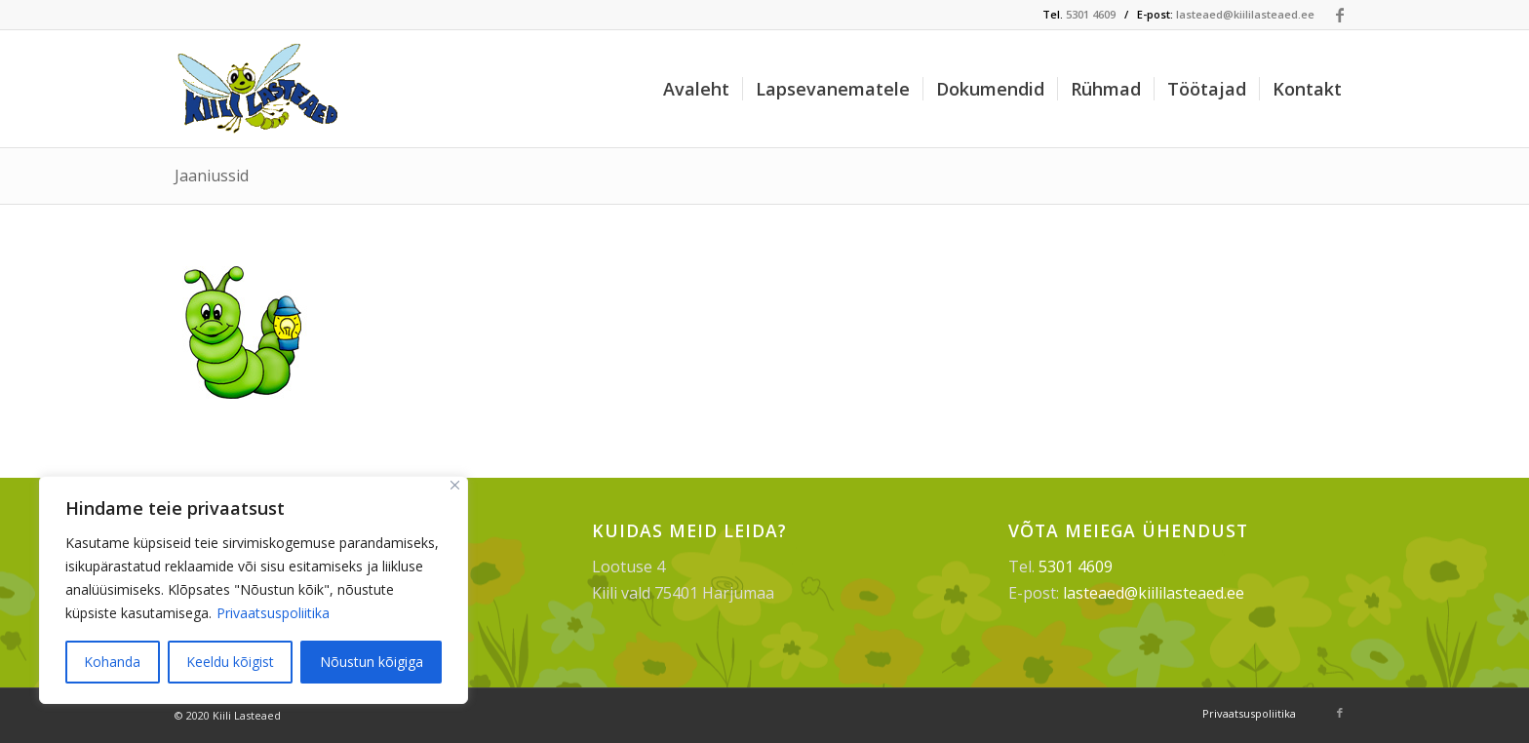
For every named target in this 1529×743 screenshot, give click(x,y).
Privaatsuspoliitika (273, 613)
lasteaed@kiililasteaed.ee (1245, 14)
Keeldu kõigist (230, 661)
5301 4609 (1091, 14)
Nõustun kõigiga (371, 661)
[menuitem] (696, 88)
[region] (253, 590)
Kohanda (112, 661)
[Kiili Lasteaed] (260, 88)
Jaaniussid (212, 175)
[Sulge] (455, 485)
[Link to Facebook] (1339, 14)
